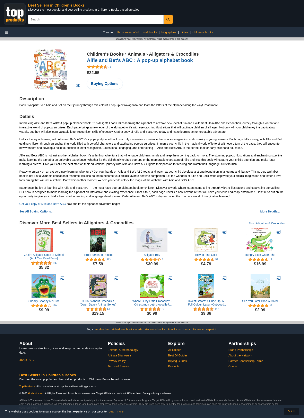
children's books (202, 32)
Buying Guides (177, 361)
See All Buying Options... (36, 211)
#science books (155, 329)
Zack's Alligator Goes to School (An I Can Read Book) (44, 256)
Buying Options (105, 84)
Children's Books (105, 54)
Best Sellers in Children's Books (56, 5)
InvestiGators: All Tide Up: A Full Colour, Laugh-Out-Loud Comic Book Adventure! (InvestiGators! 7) (206, 302)
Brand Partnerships (240, 350)
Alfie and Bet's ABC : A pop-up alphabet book (140, 60)
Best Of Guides (178, 355)
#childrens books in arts (127, 329)
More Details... (270, 211)
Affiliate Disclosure (119, 355)
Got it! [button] (291, 411)
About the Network (240, 355)
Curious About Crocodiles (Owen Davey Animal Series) (98, 302)
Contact (233, 366)
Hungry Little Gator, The (260, 254)
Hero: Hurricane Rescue (97, 254)
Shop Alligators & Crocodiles (267, 223)
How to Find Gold (206, 254)
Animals (136, 54)
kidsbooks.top (35, 393)
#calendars (102, 329)
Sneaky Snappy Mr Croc (44, 301)
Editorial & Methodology (123, 350)
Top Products (27, 386)
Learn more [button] (116, 411)
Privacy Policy (117, 361)
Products (173, 366)
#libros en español (204, 329)
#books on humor (179, 329)
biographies (168, 32)
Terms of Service (118, 366)
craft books (150, 32)
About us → (26, 360)
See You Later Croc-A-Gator (260, 301)
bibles (184, 32)
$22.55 (93, 72)
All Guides (174, 350)
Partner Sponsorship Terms (245, 361)
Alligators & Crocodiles (174, 54)
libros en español (128, 32)
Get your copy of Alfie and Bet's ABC (42, 204)
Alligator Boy (152, 254)
